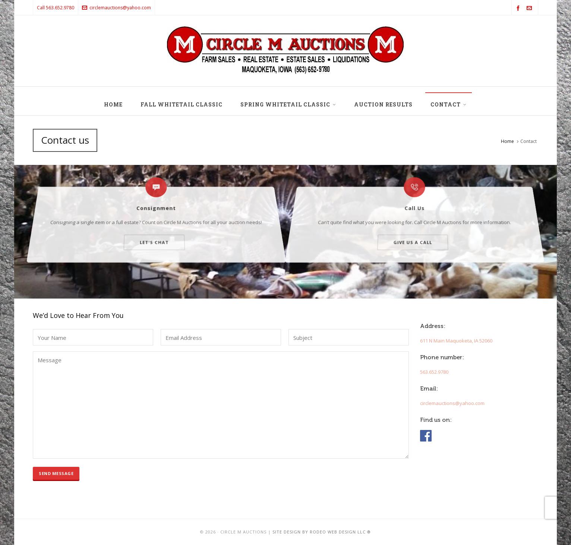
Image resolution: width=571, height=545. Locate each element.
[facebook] (519, 8)
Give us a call (413, 229)
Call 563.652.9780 (55, 7)
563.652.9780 (434, 372)
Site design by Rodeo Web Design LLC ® (321, 532)
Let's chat (154, 229)
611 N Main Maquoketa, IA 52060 (456, 340)
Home (507, 141)
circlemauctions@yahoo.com (116, 7)
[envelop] (530, 8)
